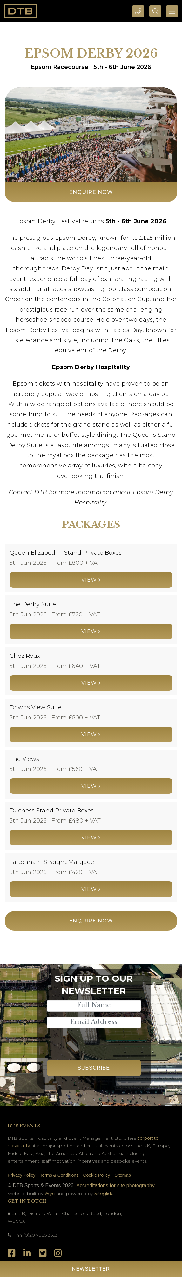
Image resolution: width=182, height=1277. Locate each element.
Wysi (50, 1193)
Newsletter (91, 1269)
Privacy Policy (21, 1175)
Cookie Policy (96, 1175)
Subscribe (94, 1067)
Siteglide (104, 1193)
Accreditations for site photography (115, 1185)
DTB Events (24, 1126)
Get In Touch (27, 1201)
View (91, 580)
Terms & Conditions (59, 1175)
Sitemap (123, 1175)
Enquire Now (91, 192)
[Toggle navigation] (172, 11)
